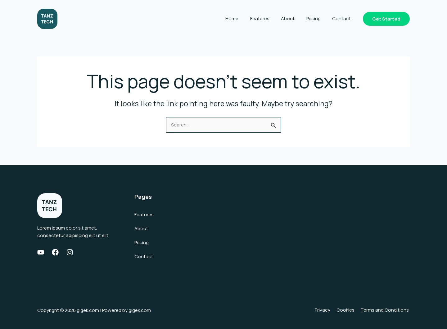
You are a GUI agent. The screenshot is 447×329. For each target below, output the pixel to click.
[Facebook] (55, 252)
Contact (342, 18)
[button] (386, 19)
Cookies (348, 310)
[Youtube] (40, 252)
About (293, 18)
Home (242, 18)
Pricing (317, 18)
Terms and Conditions (385, 310)
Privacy (326, 310)
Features (268, 18)
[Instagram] (69, 252)
